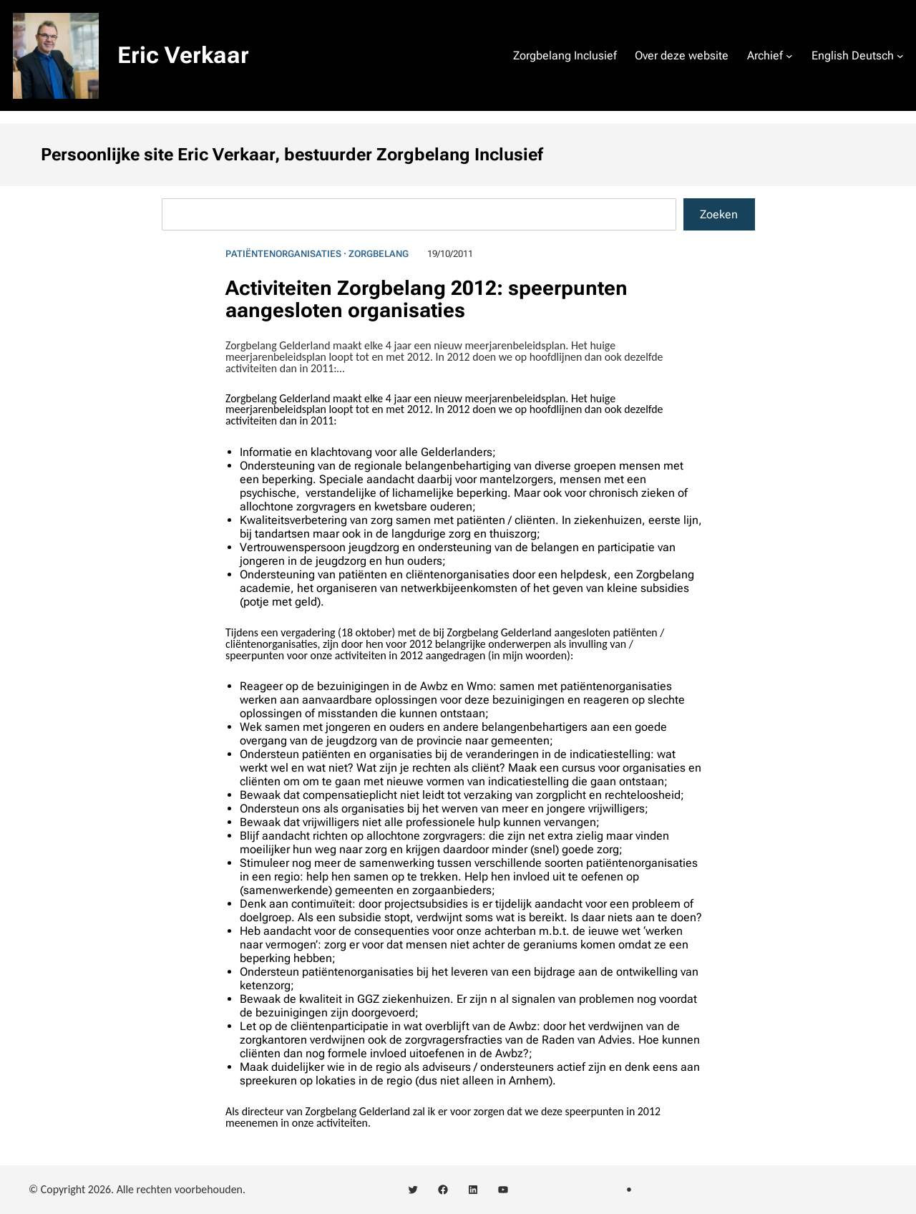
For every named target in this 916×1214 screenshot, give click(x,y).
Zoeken (719, 214)
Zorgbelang (379, 253)
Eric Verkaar (183, 55)
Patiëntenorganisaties (283, 253)
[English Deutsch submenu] (900, 55)
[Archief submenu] (789, 55)
